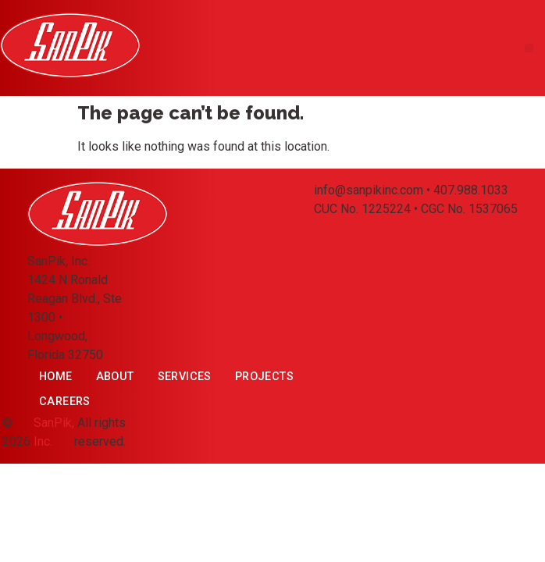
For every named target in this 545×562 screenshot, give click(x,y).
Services (185, 376)
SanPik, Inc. (54, 432)
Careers (65, 401)
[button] (529, 48)
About (115, 376)
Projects (264, 376)
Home (56, 376)
